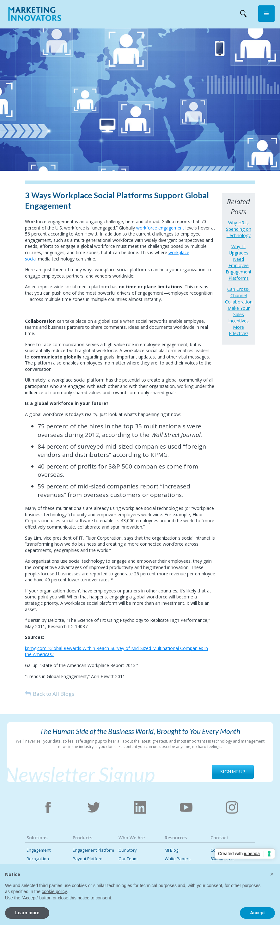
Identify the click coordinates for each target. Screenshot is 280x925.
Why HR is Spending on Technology (238, 229)
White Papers (178, 858)
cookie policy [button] (54, 891)
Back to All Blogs (53, 693)
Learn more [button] (27, 912)
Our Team (128, 858)
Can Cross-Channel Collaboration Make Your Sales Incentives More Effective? (238, 311)
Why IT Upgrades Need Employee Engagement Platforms (239, 262)
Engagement (39, 850)
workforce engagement (160, 228)
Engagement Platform (93, 850)
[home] (35, 15)
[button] (266, 13)
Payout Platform (88, 858)
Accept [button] (257, 912)
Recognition (38, 858)
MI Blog (171, 850)
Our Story (128, 850)
